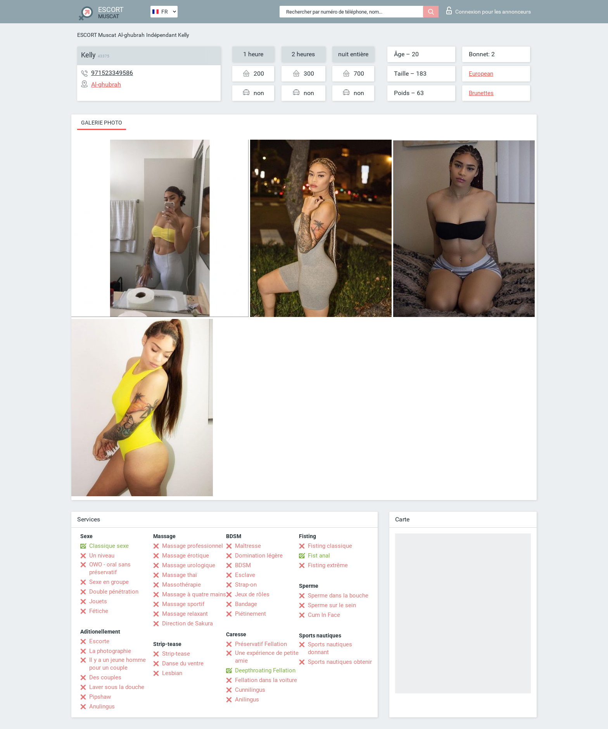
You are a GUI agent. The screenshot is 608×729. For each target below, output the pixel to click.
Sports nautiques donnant (330, 648)
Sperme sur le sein (332, 605)
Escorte (99, 641)
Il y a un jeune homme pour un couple (117, 663)
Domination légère (259, 555)
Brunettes (481, 93)
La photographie (110, 651)
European (481, 73)
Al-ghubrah (131, 35)
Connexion (488, 10)
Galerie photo (101, 122)
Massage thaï (179, 574)
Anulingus (102, 706)
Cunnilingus (250, 689)
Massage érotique (185, 555)
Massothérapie (181, 584)
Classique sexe (109, 545)
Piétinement (250, 613)
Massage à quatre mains (194, 594)
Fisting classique (330, 545)
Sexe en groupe (109, 581)
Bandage (246, 604)
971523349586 (112, 72)
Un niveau (101, 555)
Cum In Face (324, 614)
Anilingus (247, 699)
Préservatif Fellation (261, 644)
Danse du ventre (183, 663)
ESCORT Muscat (96, 35)
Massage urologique (188, 565)
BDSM (243, 565)
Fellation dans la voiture (266, 680)
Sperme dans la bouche (338, 595)
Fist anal (319, 555)
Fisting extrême (328, 565)
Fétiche (98, 611)
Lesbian (172, 673)
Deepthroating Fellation (265, 670)
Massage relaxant (185, 613)
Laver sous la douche (116, 687)
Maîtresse (248, 545)
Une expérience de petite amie (267, 656)
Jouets (98, 601)
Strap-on (246, 584)
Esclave (245, 574)
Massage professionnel (192, 545)
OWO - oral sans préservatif (110, 568)
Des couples (105, 677)
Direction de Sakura (187, 623)
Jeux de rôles (252, 594)
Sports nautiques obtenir (340, 661)
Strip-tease (176, 653)
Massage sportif (183, 604)
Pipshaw (100, 696)
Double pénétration (113, 591)
